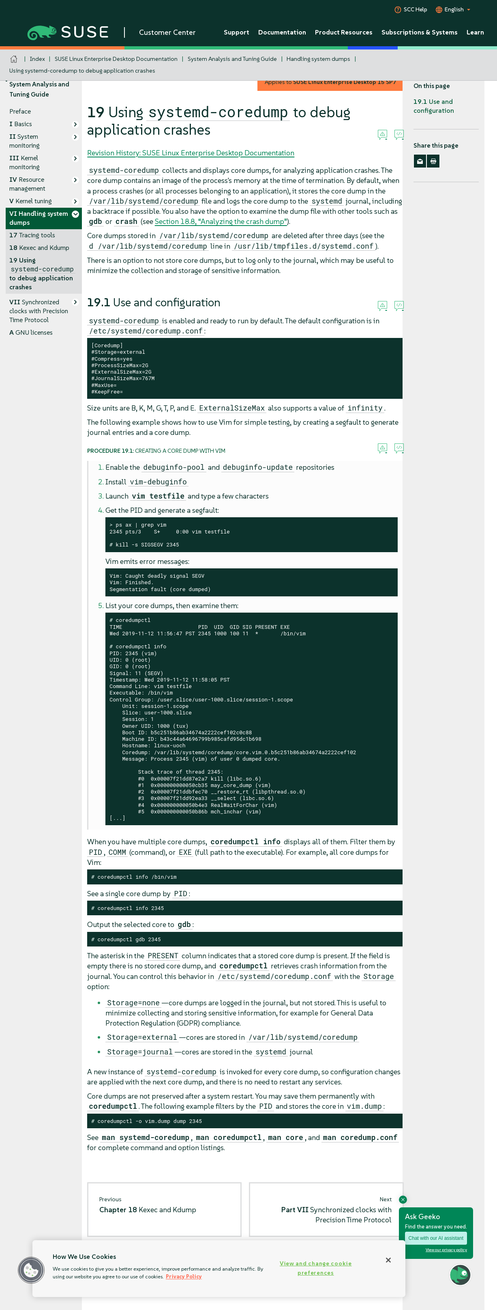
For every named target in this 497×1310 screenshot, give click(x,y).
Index (37, 58)
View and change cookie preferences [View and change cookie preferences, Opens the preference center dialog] (316, 1268)
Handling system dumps (318, 58)
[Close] (388, 1260)
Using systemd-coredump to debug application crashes (82, 70)
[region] (218, 1268)
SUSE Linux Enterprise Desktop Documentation (116, 58)
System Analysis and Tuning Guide (232, 58)
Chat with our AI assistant (436, 1238)
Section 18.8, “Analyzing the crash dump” (221, 221)
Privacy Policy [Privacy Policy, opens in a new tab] (184, 1276)
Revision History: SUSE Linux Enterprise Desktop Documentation (190, 152)
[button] (31, 1270)
